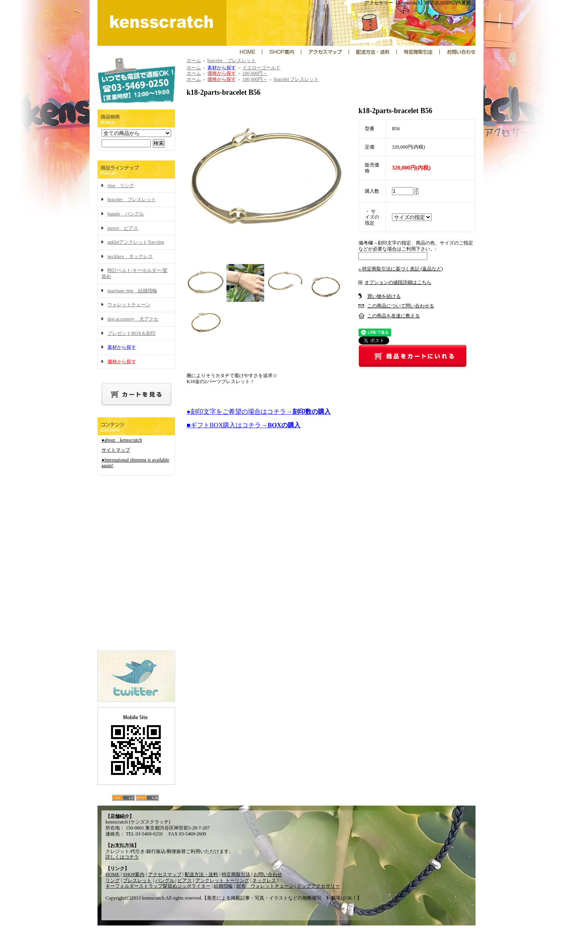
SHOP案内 (134, 874)
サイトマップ (115, 450)
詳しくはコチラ (122, 857)
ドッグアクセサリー (318, 886)
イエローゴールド (261, 67)
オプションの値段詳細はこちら (397, 282)
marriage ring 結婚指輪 (132, 290)
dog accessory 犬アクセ (132, 319)
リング (112, 880)
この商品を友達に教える (393, 316)
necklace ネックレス (130, 256)
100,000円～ (254, 73)
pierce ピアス (122, 228)
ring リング (120, 185)
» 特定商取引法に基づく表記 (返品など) (401, 269)
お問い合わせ (267, 874)
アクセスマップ (164, 874)
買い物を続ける (384, 296)
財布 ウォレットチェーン (265, 886)
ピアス (184, 880)
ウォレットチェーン (128, 304)
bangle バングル (125, 214)
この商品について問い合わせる (400, 306)
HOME (112, 874)
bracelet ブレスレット (131, 199)
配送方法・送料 (201, 874)
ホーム (194, 60)
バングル (165, 880)
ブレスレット (137, 880)
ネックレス (264, 880)
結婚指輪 (223, 886)
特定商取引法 (236, 874)
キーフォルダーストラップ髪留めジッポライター (157, 886)
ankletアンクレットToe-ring (135, 242)
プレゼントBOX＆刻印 (131, 333)
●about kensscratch (121, 440)
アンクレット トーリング (222, 880)
